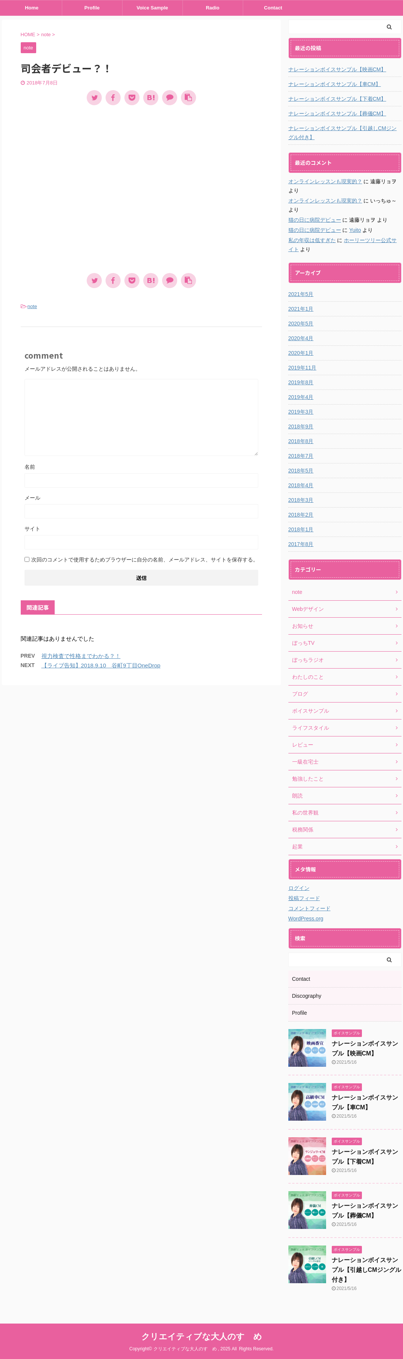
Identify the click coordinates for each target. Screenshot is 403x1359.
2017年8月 (301, 544)
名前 (30, 467)
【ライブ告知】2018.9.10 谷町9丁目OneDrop (101, 665)
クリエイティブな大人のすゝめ (201, 1336)
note (32, 306)
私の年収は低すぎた (312, 240)
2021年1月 (301, 309)
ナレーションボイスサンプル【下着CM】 (337, 99)
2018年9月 (301, 426)
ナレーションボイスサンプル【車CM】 (334, 84)
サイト (32, 529)
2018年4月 (301, 485)
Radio (212, 8)
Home (31, 8)
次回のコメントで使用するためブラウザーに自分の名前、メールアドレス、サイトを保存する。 (144, 560)
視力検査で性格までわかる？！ (81, 656)
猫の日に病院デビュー (314, 220)
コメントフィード (309, 908)
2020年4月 (301, 338)
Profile (92, 8)
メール (32, 498)
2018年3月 (301, 500)
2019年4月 (301, 397)
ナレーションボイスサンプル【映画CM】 (337, 69)
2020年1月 (301, 353)
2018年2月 (301, 515)
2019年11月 (302, 368)
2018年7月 (301, 456)
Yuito (355, 230)
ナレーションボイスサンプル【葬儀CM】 (337, 113)
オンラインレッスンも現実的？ (325, 181)
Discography (307, 996)
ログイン (299, 888)
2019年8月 (301, 382)
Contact (273, 8)
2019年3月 (301, 412)
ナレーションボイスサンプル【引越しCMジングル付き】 (342, 132)
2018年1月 (301, 529)
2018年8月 (301, 441)
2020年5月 (301, 324)
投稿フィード (304, 898)
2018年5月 (301, 471)
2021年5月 (301, 294)
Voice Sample (152, 8)
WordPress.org (305, 919)
